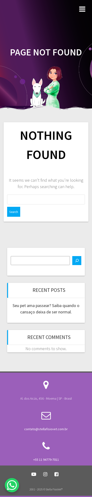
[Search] (76, 260)
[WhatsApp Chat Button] (12, 485)
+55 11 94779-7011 (46, 459)
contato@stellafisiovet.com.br (46, 429)
